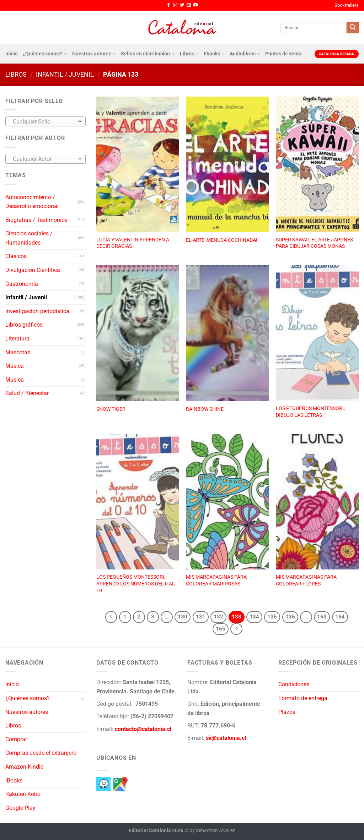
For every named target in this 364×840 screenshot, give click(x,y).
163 (322, 616)
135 (272, 616)
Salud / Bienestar (27, 393)
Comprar (16, 739)
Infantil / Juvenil (65, 74)
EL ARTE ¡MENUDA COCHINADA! (221, 240)
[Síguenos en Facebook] (168, 5)
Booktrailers (346, 5)
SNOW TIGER (110, 409)
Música (14, 365)
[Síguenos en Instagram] (175, 5)
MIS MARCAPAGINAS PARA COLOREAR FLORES (306, 580)
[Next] (236, 629)
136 (290, 616)
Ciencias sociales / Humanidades (29, 238)
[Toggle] (83, 698)
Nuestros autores (94, 53)
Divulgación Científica (32, 270)
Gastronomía (21, 283)
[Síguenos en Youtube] (195, 5)
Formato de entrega (302, 698)
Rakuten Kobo (23, 794)
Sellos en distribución (148, 53)
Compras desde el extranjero (40, 752)
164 (340, 616)
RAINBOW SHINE (205, 409)
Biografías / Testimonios (36, 220)
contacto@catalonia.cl (143, 729)
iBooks (13, 780)
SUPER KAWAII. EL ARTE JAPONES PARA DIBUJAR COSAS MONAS (314, 243)
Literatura (17, 338)
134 (254, 616)
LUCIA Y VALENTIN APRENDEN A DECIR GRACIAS (132, 243)
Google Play (20, 807)
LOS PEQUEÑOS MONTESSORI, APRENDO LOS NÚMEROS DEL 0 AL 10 (135, 583)
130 (182, 616)
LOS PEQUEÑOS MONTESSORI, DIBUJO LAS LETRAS (310, 411)
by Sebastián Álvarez (212, 831)
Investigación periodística (37, 311)
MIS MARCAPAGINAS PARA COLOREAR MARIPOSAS (216, 580)
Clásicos (16, 256)
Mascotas (17, 352)
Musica (14, 379)
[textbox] (44, 122)
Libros (189, 53)
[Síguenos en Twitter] (182, 5)
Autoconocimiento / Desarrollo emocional (32, 202)
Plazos (286, 712)
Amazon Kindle (24, 766)
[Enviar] (353, 28)
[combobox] (45, 121)
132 (218, 616)
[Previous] (111, 617)
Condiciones (293, 684)
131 (200, 616)
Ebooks (214, 53)
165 (220, 629)
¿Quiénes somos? (45, 53)
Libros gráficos (24, 324)
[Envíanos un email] (189, 5)
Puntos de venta (283, 54)
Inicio (11, 54)
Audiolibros (245, 53)
